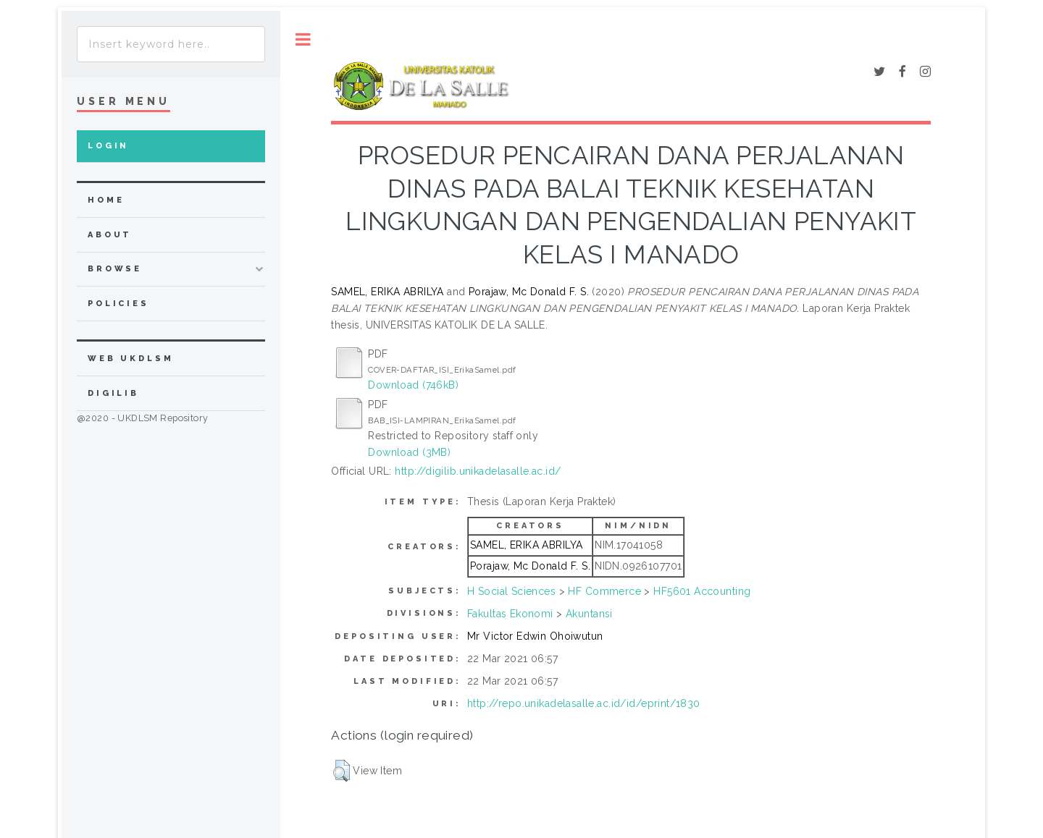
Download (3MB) (409, 452)
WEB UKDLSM (131, 358)
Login (108, 146)
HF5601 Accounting (701, 591)
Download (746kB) (413, 385)
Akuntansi (589, 613)
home (106, 200)
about (110, 235)
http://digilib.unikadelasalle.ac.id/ (478, 471)
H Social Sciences (511, 591)
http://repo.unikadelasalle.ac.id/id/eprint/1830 (583, 703)
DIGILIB (113, 393)
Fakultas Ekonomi (510, 613)
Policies (118, 303)
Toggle (303, 39)
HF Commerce (604, 591)
